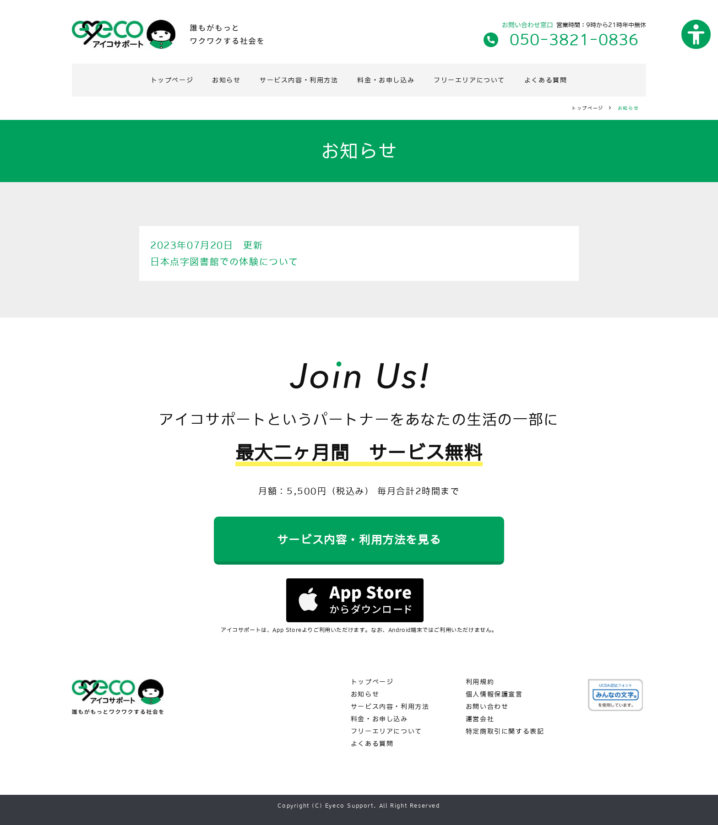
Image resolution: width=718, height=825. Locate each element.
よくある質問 (546, 80)
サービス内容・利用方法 (299, 80)
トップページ (172, 80)
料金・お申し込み (386, 80)
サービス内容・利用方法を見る (359, 539)
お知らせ (226, 80)
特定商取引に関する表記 (505, 731)
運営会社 (480, 719)
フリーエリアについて (470, 80)
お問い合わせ (487, 707)
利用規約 (480, 682)
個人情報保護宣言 (494, 694)
